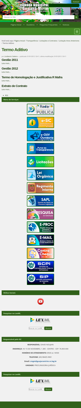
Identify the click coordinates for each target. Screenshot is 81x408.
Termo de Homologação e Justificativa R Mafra (32, 77)
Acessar (76, 1)
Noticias (66, 25)
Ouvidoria (31, 25)
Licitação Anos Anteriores (69, 40)
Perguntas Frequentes (48, 25)
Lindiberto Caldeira (11, 56)
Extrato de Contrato (14, 86)
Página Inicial (16, 25)
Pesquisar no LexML (12, 313)
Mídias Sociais (9, 293)
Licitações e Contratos (48, 40)
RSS (6, 95)
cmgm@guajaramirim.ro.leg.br (43, 361)
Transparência (32, 40)
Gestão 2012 (10, 68)
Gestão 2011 (10, 60)
